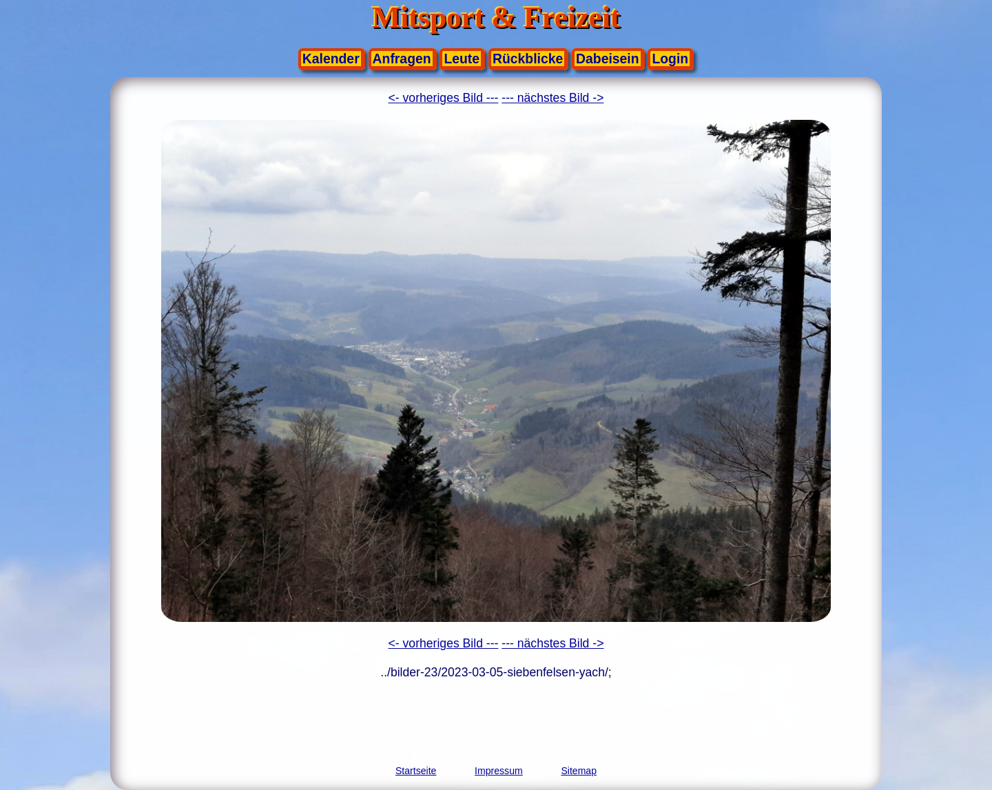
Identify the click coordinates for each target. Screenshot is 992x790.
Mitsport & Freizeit (496, 17)
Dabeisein (607, 58)
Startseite (415, 770)
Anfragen (402, 58)
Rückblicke (528, 58)
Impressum (499, 770)
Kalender (331, 58)
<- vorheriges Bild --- (444, 98)
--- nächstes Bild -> (552, 98)
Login (670, 58)
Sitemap (579, 770)
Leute (461, 58)
